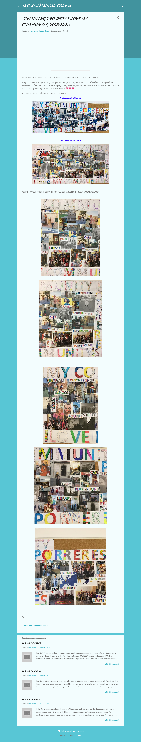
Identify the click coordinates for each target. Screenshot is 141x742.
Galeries (79, 735)
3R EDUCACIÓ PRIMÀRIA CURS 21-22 (47, 6)
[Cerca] (122, 6)
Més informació (112, 664)
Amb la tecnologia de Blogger (70, 731)
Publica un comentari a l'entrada (36, 625)
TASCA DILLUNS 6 (31, 699)
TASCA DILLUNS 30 (31, 671)
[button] (117, 18)
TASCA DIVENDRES (31, 643)
